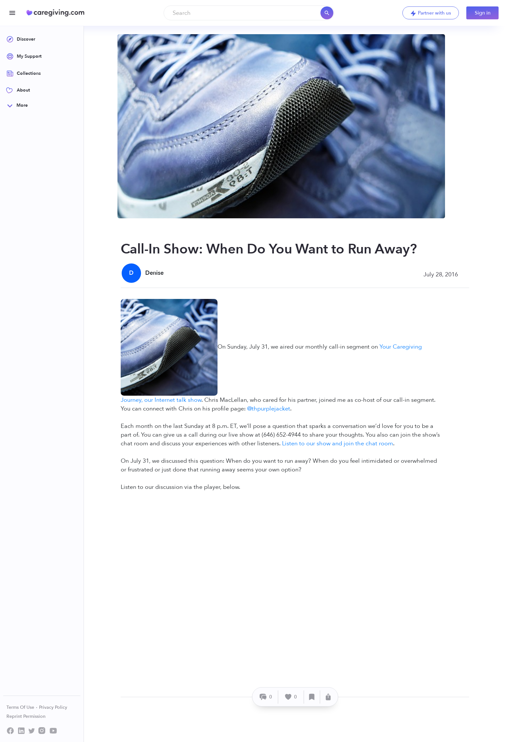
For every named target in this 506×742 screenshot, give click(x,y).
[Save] (312, 697)
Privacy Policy (53, 707)
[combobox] (249, 12)
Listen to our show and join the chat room (337, 444)
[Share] (328, 697)
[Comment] (266, 697)
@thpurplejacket (268, 409)
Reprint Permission (26, 716)
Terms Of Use (22, 707)
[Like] (291, 697)
